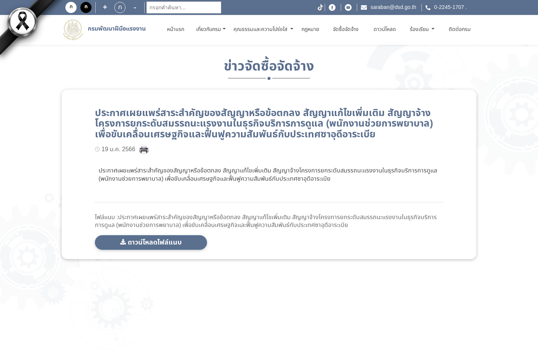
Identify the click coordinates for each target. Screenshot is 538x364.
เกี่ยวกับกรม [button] (208, 29)
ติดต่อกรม (460, 29)
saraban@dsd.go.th (393, 7)
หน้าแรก (177, 29)
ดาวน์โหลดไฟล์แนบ (155, 242)
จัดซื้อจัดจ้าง (346, 29)
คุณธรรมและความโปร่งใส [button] (261, 29)
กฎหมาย (310, 29)
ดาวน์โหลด (385, 29)
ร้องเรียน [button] (420, 29)
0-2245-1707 (449, 7)
